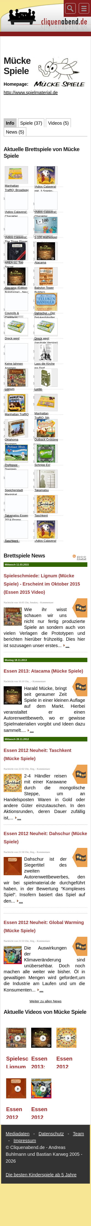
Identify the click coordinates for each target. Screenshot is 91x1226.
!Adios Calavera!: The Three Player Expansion (16, 232)
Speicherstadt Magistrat (16, 483)
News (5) (15, 131)
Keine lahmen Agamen (16, 356)
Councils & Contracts (16, 306)
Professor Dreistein (16, 457)
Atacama (46, 253)
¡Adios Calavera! (46, 531)
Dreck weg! (16, 329)
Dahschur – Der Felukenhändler (46, 306)
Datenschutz (51, 1133)
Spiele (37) (31, 123)
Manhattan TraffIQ (17, 405)
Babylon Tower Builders (46, 280)
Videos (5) (58, 123)
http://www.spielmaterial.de (31, 92)
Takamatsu (46, 481)
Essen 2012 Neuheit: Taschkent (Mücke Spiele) (67, 1062)
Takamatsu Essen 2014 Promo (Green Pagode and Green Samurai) (16, 515)
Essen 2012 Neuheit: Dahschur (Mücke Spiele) (17, 1112)
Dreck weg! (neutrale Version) (46, 331)
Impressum (24, 1140)
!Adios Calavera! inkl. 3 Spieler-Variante (46, 181)
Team (78, 1133)
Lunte (46, 380)
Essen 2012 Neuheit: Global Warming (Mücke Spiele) (42, 1112)
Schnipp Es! (46, 455)
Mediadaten (18, 1133)
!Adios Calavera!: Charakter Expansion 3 (46, 206)
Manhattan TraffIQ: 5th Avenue (46, 409)
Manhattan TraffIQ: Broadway (17, 179)
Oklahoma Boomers (16, 432)
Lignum (16, 380)
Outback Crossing (46, 430)
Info (10, 123)
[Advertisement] (45, 45)
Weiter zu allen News (46, 1001)
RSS (81, 557)
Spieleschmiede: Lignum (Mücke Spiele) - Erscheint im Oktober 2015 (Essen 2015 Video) (42, 584)
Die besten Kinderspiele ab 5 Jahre (41, 1174)
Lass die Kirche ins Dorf (46, 356)
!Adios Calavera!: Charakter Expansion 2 (16, 206)
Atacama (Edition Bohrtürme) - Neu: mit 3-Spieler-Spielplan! (16, 285)
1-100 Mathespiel (46, 228)
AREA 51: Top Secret (16, 255)
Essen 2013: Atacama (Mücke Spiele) (43, 671)
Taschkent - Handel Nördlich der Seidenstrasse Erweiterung (17, 538)
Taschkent (46, 506)
